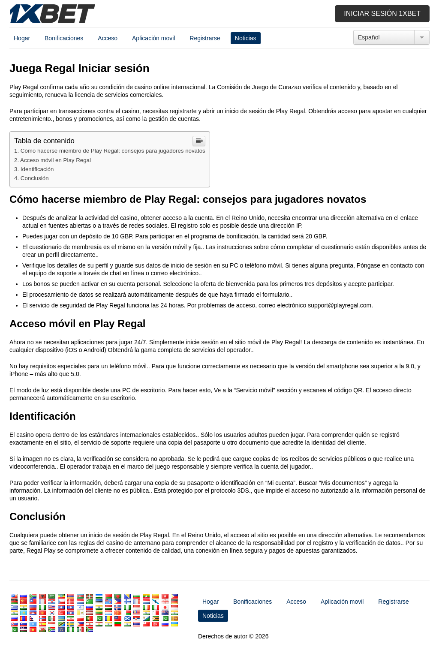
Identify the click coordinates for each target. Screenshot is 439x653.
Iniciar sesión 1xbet (382, 13)
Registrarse (204, 38)
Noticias (245, 38)
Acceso (107, 38)
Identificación (37, 169)
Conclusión (35, 178)
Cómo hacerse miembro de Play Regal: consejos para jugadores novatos (113, 150)
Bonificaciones (64, 38)
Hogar (22, 38)
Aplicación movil (153, 38)
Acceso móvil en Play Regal (55, 160)
